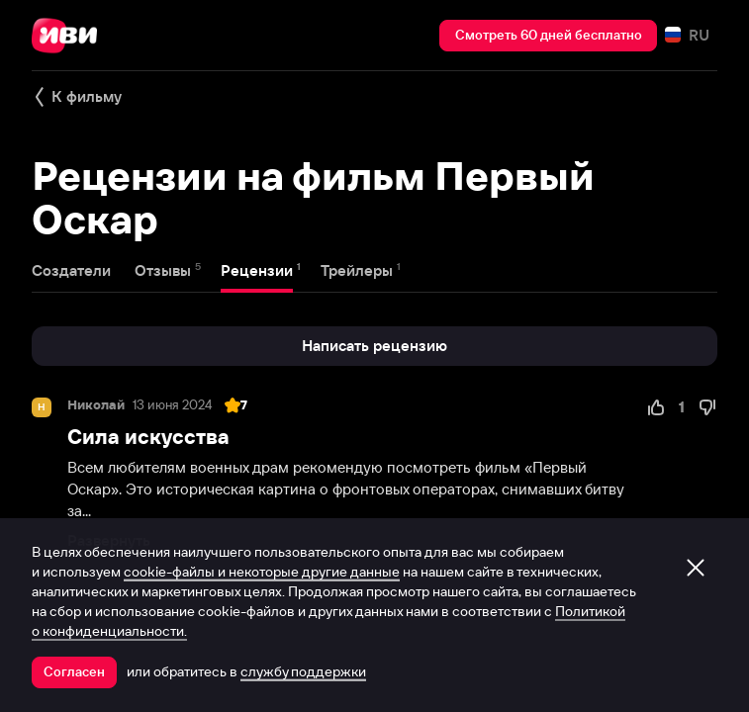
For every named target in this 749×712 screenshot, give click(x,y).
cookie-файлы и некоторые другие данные (262, 571)
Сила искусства (148, 436)
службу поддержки (303, 671)
